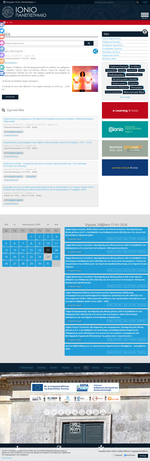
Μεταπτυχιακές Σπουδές (125, 79)
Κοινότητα (42, 367)
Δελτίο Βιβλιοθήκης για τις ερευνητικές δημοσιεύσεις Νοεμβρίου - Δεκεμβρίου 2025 (105, 347)
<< (6, 224)
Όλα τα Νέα (125, 97)
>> (56, 224)
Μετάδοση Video (109, 58)
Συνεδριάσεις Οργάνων (112, 48)
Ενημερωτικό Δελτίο (110, 55)
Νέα (11, 22)
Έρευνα (77, 367)
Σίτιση (142, 70)
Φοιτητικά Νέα (134, 92)
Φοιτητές (95, 367)
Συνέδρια (136, 66)
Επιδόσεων (131, 455)
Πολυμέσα (30, 176)
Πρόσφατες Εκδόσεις (111, 52)
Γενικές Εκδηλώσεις (9, 63)
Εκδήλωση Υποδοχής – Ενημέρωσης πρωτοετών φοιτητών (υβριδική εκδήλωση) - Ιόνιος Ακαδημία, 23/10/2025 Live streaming (45, 164)
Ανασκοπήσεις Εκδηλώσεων (118, 87)
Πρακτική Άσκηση (119, 66)
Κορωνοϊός (132, 70)
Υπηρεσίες (66, 367)
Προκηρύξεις (111, 70)
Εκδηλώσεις (117, 75)
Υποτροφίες (137, 87)
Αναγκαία (118, 455)
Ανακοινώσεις (119, 83)
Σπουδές (53, 367)
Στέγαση (122, 70)
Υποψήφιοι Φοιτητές (112, 367)
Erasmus (134, 83)
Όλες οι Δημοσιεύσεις (111, 38)
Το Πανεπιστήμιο (26, 367)
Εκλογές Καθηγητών (135, 74)
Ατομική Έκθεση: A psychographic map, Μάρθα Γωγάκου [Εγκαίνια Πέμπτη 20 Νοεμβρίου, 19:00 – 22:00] (47, 142)
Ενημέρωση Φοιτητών (111, 42)
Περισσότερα (7, 458)
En (145, 2)
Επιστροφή (10, 97)
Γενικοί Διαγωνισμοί (114, 92)
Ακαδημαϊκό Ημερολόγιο (112, 45)
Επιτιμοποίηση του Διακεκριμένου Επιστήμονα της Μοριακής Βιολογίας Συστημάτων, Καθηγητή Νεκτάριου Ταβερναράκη (48, 120)
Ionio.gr (127, 367)
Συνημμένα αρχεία (14, 132)
